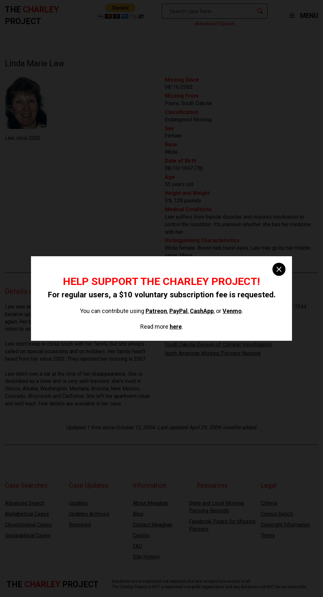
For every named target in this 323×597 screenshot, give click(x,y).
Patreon (156, 310)
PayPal (178, 310)
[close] (278, 269)
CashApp (202, 310)
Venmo (232, 310)
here (176, 326)
